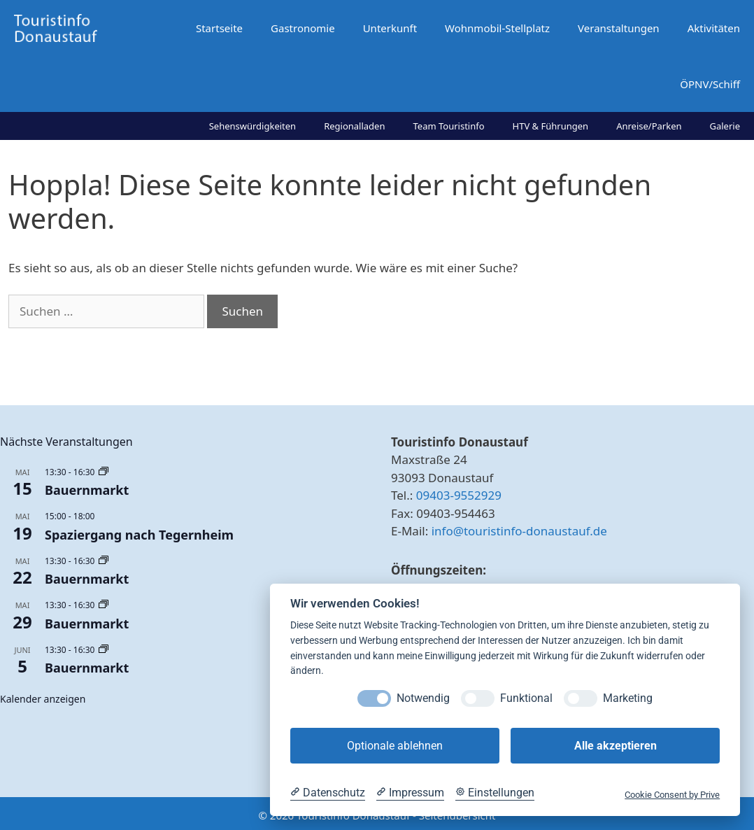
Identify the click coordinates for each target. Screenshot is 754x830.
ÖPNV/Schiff (710, 84)
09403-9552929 (459, 495)
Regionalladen (354, 126)
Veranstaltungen (619, 28)
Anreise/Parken (648, 126)
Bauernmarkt (87, 489)
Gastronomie (303, 28)
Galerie (725, 126)
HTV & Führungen (551, 126)
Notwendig (423, 698)
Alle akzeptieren (615, 745)
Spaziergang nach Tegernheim (139, 534)
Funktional (526, 698)
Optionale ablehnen (395, 745)
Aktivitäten (714, 28)
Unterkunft (390, 28)
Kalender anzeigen (42, 698)
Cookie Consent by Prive (672, 794)
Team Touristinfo (448, 126)
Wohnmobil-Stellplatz (497, 28)
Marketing (628, 698)
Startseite (219, 28)
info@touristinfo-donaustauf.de (519, 531)
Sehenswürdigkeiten (253, 126)
